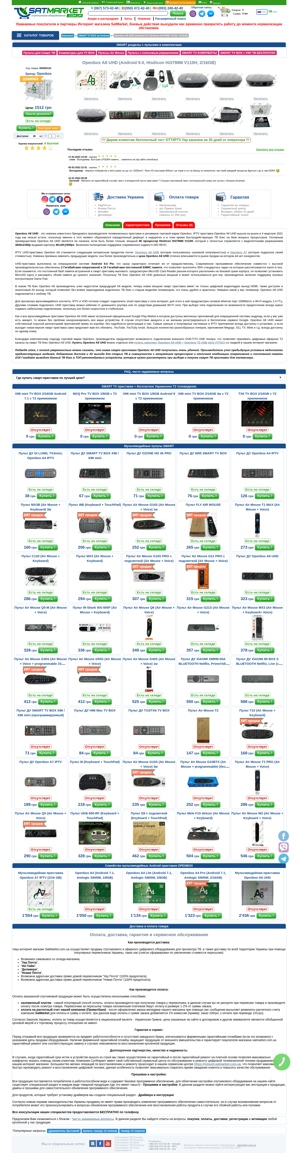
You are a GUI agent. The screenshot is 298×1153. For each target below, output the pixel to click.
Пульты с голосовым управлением (153, 52)
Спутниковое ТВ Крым (127, 1142)
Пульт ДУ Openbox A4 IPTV (257, 453)
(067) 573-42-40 (106, 8)
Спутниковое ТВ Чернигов (129, 1140)
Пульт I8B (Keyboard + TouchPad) (95, 504)
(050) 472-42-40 (137, 8)
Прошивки (162, 225)
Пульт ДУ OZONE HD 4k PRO (149, 453)
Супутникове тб (123, 1150)
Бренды (215, 2)
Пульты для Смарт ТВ (39, 52)
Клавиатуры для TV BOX (76, 52)
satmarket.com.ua (246, 1145)
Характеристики (137, 225)
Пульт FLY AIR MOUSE (203, 504)
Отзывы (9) (184, 225)
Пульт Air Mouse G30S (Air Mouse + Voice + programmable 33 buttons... (40, 663)
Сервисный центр (113, 2)
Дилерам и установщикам (180, 2)
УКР (273, 12)
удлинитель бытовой (63, 1130)
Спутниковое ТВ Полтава (128, 1137)
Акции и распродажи (103, 18)
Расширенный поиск (170, 18)
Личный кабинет (88, 2)
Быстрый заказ (48, 128)
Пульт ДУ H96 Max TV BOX (94, 710)
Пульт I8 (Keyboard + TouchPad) (95, 762)
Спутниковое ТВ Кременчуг (130, 1145)
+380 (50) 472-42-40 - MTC (162, 1146)
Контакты (133, 2)
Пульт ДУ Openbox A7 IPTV (41, 762)
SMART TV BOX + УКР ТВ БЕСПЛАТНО (247, 52)
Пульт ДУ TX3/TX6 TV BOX (149, 710)
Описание (112, 225)
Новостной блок (153, 2)
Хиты (128, 18)
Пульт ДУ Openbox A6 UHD (257, 556)
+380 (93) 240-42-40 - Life (162, 1149)
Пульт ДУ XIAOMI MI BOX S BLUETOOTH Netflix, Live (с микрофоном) (257, 663)
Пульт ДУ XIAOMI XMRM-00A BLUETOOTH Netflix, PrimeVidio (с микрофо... (203, 663)
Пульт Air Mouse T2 (203, 710)
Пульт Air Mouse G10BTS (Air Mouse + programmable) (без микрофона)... (203, 766)
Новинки (144, 18)
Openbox (44, 73)
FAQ (202, 2)
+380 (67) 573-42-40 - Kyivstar (164, 1143)
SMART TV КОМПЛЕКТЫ (199, 52)
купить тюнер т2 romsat (100, 1130)
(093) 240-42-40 (170, 8)
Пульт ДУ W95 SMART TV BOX (203, 453)
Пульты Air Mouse (111, 52)
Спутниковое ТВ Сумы (127, 1147)
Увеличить (91, 83)
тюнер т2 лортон (133, 1130)
